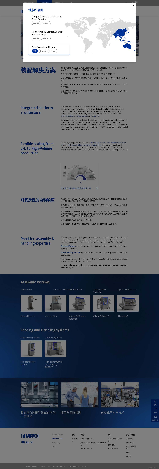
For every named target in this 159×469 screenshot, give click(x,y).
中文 (34, 51)
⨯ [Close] (133, 5)
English (36, 23)
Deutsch (46, 23)
